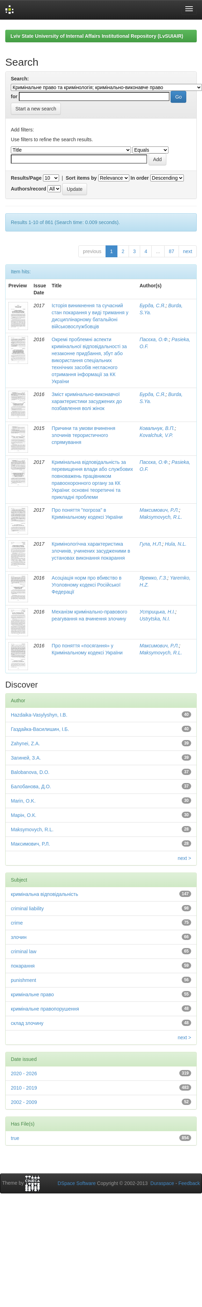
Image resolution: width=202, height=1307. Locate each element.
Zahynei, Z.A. (25, 743)
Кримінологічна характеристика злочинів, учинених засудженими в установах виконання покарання (91, 551)
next (187, 251)
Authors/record (28, 189)
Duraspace (162, 1183)
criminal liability (27, 908)
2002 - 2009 (24, 1102)
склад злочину (27, 1023)
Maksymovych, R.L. (160, 517)
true (15, 1138)
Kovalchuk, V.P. (156, 435)
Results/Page (26, 178)
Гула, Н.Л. (150, 544)
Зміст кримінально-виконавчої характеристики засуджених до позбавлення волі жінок (87, 401)
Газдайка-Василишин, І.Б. (40, 729)
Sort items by (81, 178)
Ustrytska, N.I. (154, 619)
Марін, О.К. (23, 815)
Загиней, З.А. (26, 758)
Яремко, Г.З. (153, 578)
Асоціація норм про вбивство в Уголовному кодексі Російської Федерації (87, 585)
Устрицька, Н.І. (157, 612)
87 (171, 251)
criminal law (23, 951)
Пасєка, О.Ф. (154, 339)
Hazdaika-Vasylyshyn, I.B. (39, 715)
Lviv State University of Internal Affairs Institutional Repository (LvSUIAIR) (96, 36)
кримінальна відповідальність (44, 894)
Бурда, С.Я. (152, 305)
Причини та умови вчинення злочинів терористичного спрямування (83, 435)
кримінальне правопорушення (45, 1009)
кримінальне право (32, 994)
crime (17, 923)
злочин (19, 937)
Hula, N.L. (176, 544)
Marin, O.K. (23, 801)
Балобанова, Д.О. (31, 786)
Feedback (189, 1183)
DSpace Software (77, 1183)
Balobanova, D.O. (30, 772)
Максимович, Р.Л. (159, 510)
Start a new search (35, 109)
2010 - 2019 (24, 1088)
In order (140, 178)
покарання (23, 966)
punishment (23, 980)
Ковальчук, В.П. (157, 428)
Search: (20, 78)
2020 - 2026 (24, 1073)
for (14, 96)
